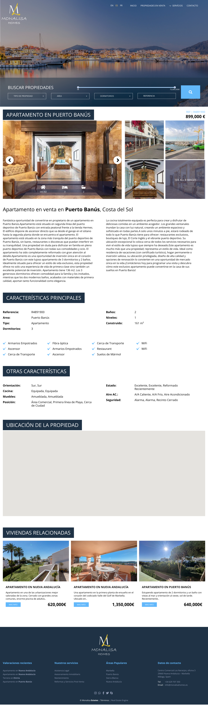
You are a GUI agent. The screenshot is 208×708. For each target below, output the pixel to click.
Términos (104, 700)
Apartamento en (19, 670)
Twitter (108, 693)
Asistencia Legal (62, 670)
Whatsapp (100, 693)
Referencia (149, 96)
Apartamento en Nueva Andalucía (33, 587)
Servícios (177, 5)
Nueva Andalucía (114, 681)
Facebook (104, 693)
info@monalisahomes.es (176, 685)
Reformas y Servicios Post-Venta (69, 681)
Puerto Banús (112, 674)
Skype (112, 693)
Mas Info (13, 604)
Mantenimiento (62, 678)
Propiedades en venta (153, 5)
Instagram (96, 693)
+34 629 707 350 (172, 682)
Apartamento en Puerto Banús (166, 587)
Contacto (192, 5)
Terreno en (11, 678)
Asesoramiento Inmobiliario (67, 674)
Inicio (133, 5)
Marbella (110, 670)
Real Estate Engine (119, 700)
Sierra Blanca (112, 678)
